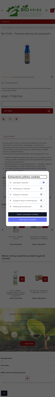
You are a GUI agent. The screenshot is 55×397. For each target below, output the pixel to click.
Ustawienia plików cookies (24, 176)
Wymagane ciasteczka (20, 183)
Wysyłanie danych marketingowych (25, 200)
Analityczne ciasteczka (20, 194)
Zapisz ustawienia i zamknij (27, 214)
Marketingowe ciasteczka (21, 188)
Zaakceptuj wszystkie (27, 220)
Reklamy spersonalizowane (22, 206)
